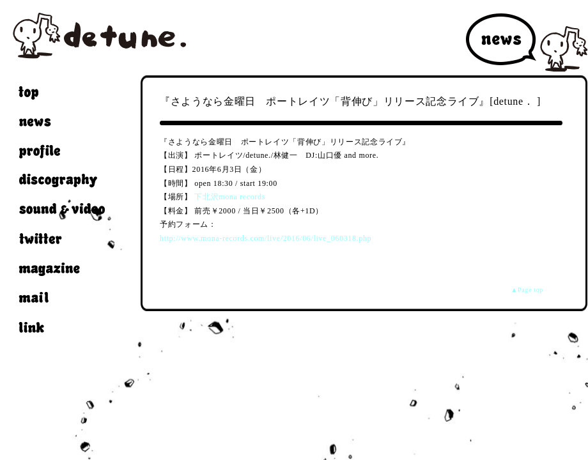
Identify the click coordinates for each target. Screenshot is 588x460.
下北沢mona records (229, 196)
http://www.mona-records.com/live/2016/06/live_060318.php (265, 238)
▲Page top (527, 289)
